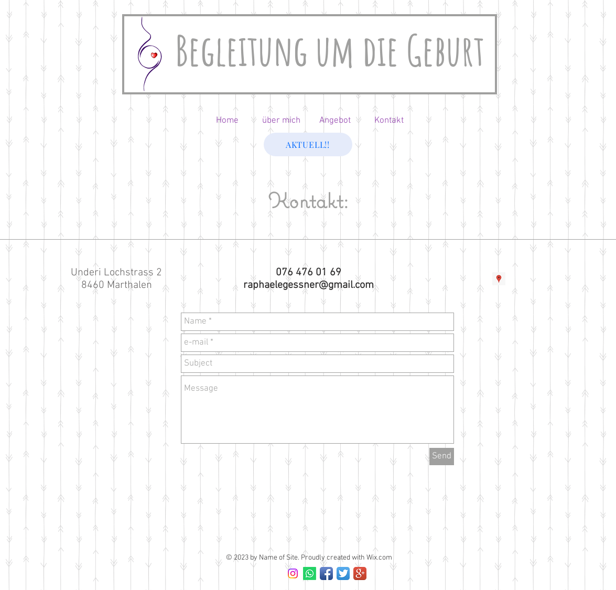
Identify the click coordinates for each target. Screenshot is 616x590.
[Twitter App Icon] (343, 573)
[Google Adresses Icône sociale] (498, 278)
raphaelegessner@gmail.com (308, 285)
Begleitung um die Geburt (329, 50)
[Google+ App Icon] (359, 573)
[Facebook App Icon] (326, 573)
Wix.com (379, 557)
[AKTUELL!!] (308, 144)
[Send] (441, 456)
